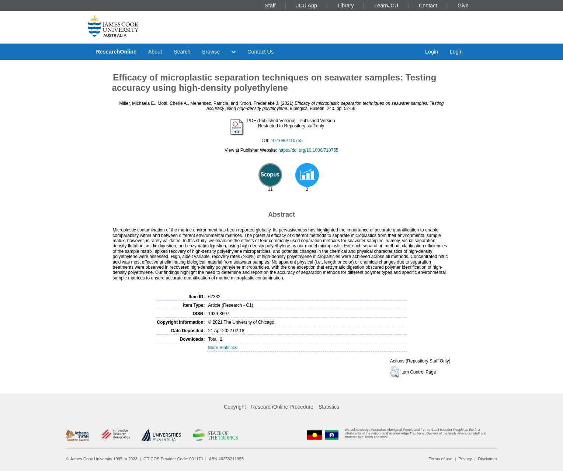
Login (431, 52)
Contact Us (260, 52)
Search (182, 52)
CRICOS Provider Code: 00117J (173, 459)
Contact (428, 5)
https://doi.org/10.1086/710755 (308, 150)
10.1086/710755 (287, 140)
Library (346, 5)
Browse (211, 52)
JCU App (306, 5)
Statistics (329, 407)
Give (463, 5)
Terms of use (440, 459)
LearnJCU (386, 5)
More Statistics (222, 347)
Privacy (465, 459)
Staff (270, 5)
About (155, 52)
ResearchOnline (116, 52)
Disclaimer (487, 459)
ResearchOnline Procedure (282, 407)
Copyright (235, 407)
